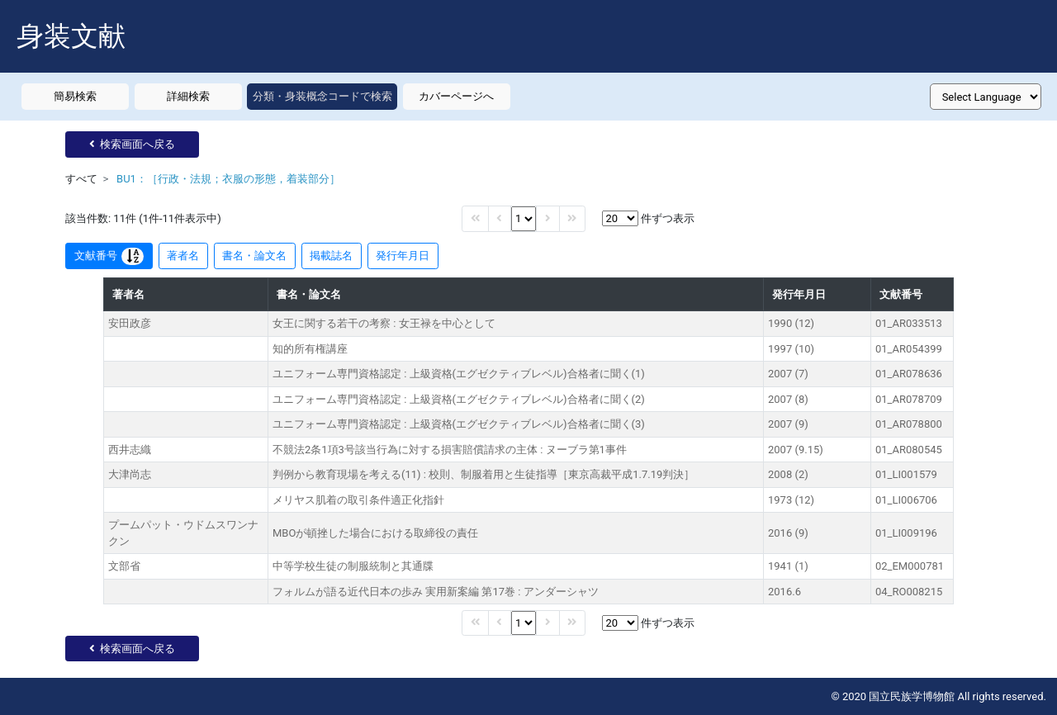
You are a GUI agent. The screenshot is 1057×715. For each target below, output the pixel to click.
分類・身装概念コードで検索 (322, 96)
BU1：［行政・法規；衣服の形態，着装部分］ (228, 179)
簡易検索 (75, 96)
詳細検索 (188, 96)
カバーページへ (456, 96)
